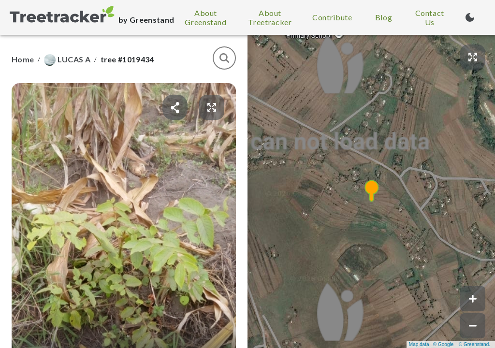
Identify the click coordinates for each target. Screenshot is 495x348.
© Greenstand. (474, 344)
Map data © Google (431, 344)
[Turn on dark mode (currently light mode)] (470, 17)
